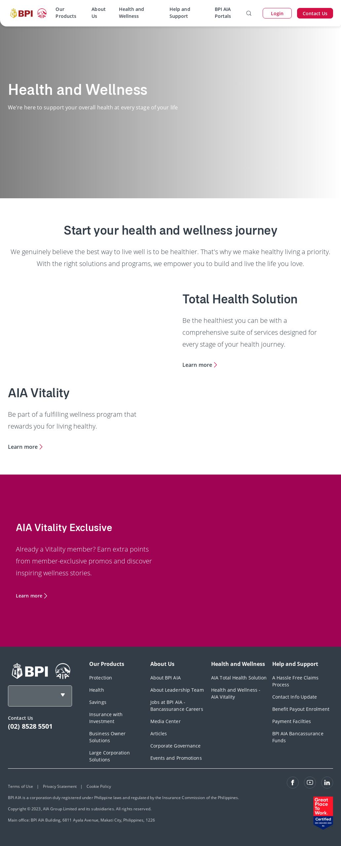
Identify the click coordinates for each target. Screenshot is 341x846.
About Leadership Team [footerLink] (177, 690)
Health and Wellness (131, 12)
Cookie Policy (99, 786)
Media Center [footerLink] (165, 721)
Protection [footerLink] (100, 677)
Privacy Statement (60, 786)
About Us (99, 12)
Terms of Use (20, 786)
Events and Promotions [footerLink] (176, 758)
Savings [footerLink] (97, 702)
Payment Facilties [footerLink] (291, 721)
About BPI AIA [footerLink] (165, 677)
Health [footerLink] (96, 690)
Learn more (197, 364)
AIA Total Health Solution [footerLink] (239, 677)
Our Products (66, 12)
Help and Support (180, 12)
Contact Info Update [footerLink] (294, 697)
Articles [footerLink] (158, 733)
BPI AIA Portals (223, 12)
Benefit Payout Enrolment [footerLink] (300, 709)
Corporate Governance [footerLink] (175, 746)
